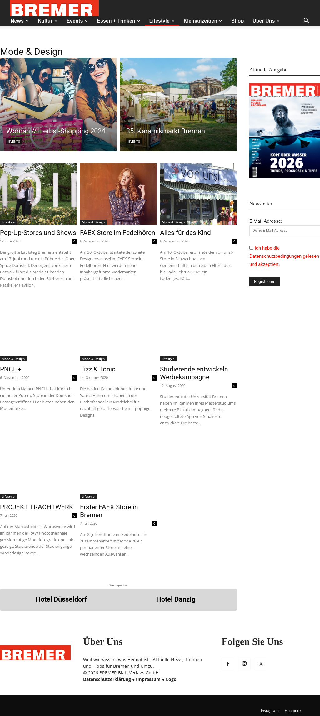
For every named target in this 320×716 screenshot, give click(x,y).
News (20, 20)
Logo (171, 679)
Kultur (48, 20)
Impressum (148, 679)
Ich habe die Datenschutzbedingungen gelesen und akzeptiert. (284, 256)
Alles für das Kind (185, 232)
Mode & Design (93, 222)
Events (77, 20)
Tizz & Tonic (97, 369)
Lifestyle (162, 20)
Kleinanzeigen (203, 20)
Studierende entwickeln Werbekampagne (194, 373)
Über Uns (266, 20)
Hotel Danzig (176, 599)
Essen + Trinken (118, 20)
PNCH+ (11, 369)
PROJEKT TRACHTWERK (36, 507)
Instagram (270, 710)
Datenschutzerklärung (107, 679)
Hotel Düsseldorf (61, 599)
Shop (237, 20)
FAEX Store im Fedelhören (117, 232)
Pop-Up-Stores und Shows (38, 232)
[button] (306, 21)
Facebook (293, 710)
